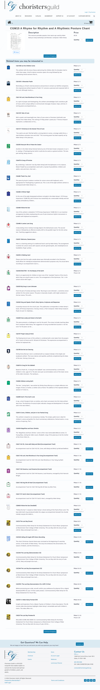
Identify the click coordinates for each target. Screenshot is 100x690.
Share (16, 57)
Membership (31, 657)
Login (86, 12)
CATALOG (33, 16)
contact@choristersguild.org (82, 673)
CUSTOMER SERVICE (15, 21)
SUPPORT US (57, 16)
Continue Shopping (50, 61)
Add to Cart (89, 45)
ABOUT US (12, 16)
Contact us (80, 649)
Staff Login (8, 688)
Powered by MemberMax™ (12, 685)
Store (52, 657)
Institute (30, 661)
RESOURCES (23, 16)
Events (30, 664)
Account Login (55, 661)
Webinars (54, 664)
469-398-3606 (78, 667)
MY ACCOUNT (68, 16)
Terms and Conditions (57, 685)
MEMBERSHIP (44, 16)
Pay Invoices (92, 12)
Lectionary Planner (56, 668)
